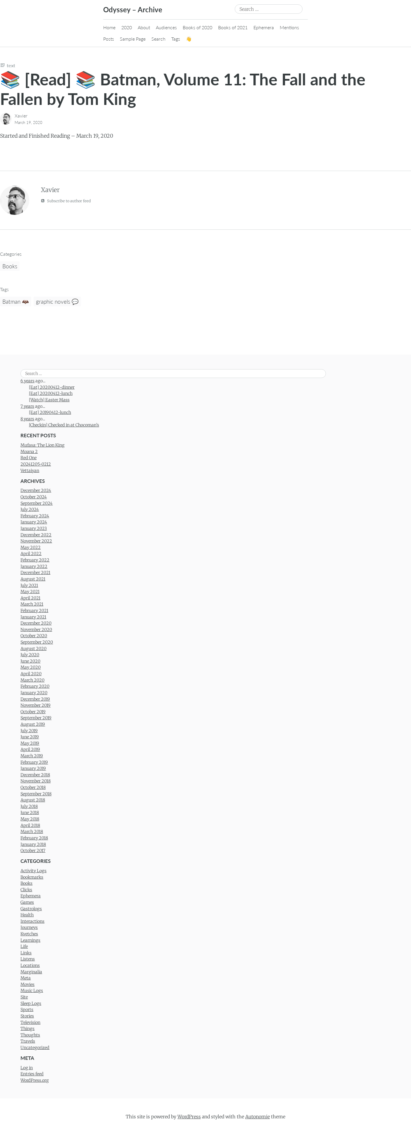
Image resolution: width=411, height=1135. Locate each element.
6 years (27, 380)
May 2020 (30, 667)
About (144, 27)
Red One (28, 457)
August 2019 (32, 724)
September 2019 (35, 718)
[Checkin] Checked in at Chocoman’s (64, 425)
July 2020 (29, 654)
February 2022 (34, 560)
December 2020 (35, 623)
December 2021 (35, 572)
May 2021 (29, 591)
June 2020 (30, 661)
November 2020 (36, 629)
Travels (27, 1041)
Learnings (30, 940)
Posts (108, 39)
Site (24, 997)
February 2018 (34, 838)
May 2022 (30, 547)
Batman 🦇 (15, 301)
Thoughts (30, 1035)
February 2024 (34, 516)
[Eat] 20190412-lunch (50, 412)
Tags (175, 39)
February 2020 (34, 686)
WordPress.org (34, 1080)
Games (27, 902)
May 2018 (29, 819)
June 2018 (29, 812)
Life (24, 946)
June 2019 (29, 737)
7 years (27, 406)
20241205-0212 (35, 464)
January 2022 (33, 566)
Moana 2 (29, 451)
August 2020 (33, 648)
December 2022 (35, 535)
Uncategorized (34, 1047)
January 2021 (33, 617)
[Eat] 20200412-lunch (50, 393)
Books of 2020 (197, 27)
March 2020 (32, 680)
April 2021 (30, 598)
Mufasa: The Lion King (42, 445)
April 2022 (31, 553)
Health (27, 915)
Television (30, 1022)
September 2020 (36, 642)
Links (26, 953)
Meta (25, 978)
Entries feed (32, 1074)
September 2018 (35, 794)
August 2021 (32, 579)
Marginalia (31, 972)
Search (158, 39)
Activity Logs (33, 870)
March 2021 (31, 604)
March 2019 (31, 756)
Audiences (166, 27)
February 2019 (34, 762)
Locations (30, 965)
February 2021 (34, 610)
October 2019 (33, 711)
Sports (26, 1009)
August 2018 (32, 800)
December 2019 (35, 699)
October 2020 (33, 635)
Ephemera (263, 27)
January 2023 (33, 528)
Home (109, 27)
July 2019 (29, 730)
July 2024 (29, 509)
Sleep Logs (30, 1003)
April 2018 (30, 825)
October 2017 (32, 850)
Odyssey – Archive (132, 9)
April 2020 (31, 673)
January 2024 (33, 522)
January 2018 (33, 844)
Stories (27, 1016)
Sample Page (133, 39)
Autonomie (257, 1117)
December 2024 (35, 490)
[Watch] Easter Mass (49, 399)
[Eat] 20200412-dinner (52, 387)
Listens (27, 959)
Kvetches (29, 934)
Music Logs (31, 990)
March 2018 (31, 831)
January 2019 (33, 768)
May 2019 (29, 743)
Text (11, 65)
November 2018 (35, 781)
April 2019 (30, 749)
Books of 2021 (233, 27)
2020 (126, 27)
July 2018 (29, 806)
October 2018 (33, 787)
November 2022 (36, 541)
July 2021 (29, 585)
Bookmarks (31, 877)
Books (9, 266)
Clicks (26, 889)
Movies (27, 984)
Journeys (29, 927)
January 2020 (33, 692)
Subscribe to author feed (66, 201)
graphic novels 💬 (57, 301)
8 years (27, 418)
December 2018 (35, 775)
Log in (26, 1067)
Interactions (32, 921)
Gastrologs (31, 908)
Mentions (289, 27)
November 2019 (35, 705)
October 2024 (33, 497)
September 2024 (36, 503)
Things (27, 1028)
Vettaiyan (29, 470)
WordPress (189, 1117)
